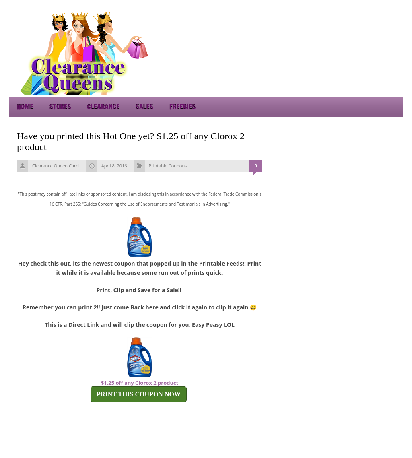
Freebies (182, 107)
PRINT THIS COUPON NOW (139, 394)
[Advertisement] (330, 52)
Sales (144, 107)
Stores (60, 107)
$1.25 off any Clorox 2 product (140, 382)
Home (25, 107)
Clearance (103, 107)
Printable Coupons (168, 166)
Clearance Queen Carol (56, 166)
